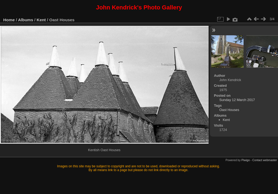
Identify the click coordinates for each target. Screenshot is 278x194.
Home (9, 20)
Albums (25, 20)
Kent (41, 20)
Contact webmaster (264, 160)
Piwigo (245, 160)
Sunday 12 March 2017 (237, 100)
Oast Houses (229, 110)
